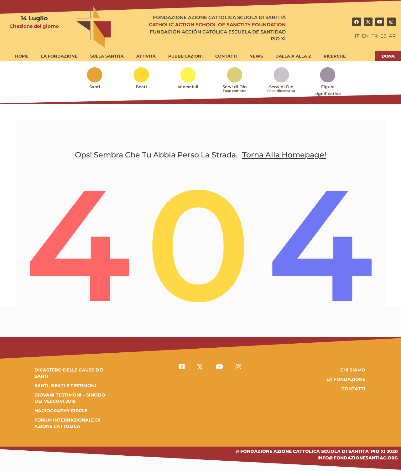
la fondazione (345, 379)
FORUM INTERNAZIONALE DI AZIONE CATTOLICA (67, 423)
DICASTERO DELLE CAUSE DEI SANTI (69, 373)
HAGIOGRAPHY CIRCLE (60, 410)
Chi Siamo (352, 370)
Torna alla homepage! (284, 154)
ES (383, 36)
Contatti (353, 389)
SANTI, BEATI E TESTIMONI (65, 385)
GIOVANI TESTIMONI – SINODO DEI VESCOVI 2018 (69, 398)
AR (392, 36)
